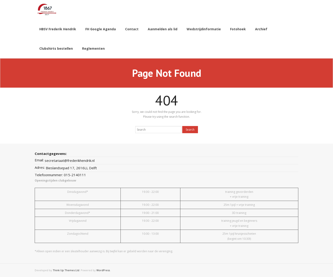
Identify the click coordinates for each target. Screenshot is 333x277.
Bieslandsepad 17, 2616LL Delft (71, 168)
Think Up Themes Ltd (66, 270)
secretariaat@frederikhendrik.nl (70, 160)
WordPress (103, 270)
